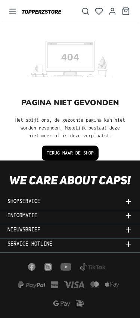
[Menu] (13, 11)
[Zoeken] (85, 11)
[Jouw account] (112, 11)
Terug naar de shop (70, 153)
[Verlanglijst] (99, 11)
